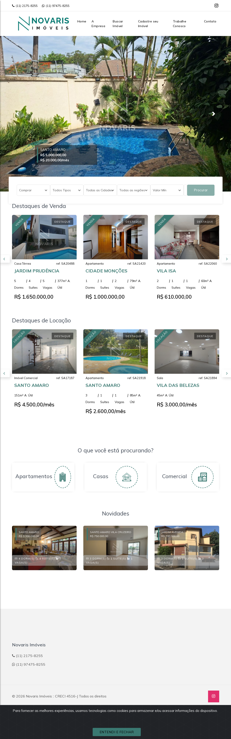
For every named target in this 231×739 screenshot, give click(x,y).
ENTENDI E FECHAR (117, 732)
